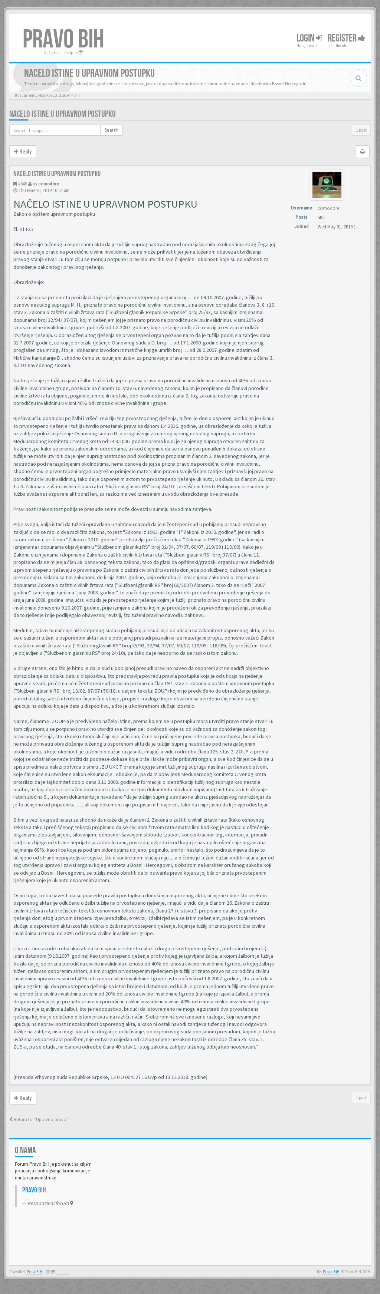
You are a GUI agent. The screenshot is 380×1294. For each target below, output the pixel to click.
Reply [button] (23, 152)
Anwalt (63, 1272)
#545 (22, 183)
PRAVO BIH (63, 39)
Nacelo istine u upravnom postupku (62, 114)
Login (309, 38)
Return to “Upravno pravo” (39, 1119)
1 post (361, 130)
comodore (48, 183)
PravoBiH (34, 1272)
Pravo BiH (331, 1272)
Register (346, 38)
